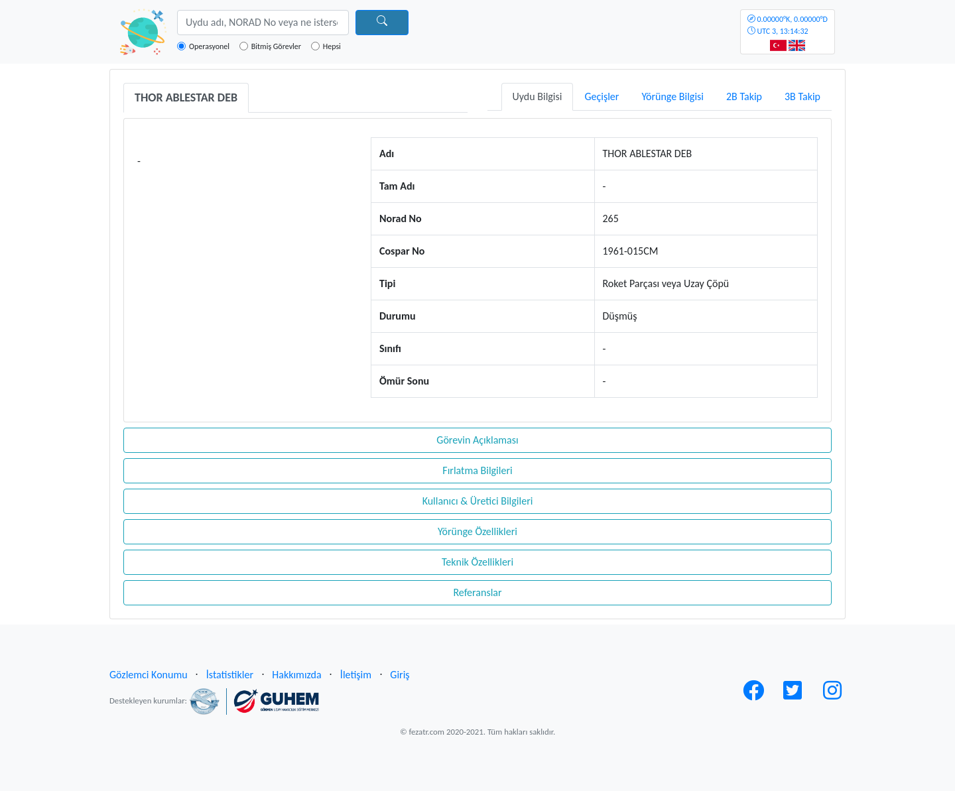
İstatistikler (229, 674)
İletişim (355, 674)
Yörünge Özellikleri (477, 531)
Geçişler (601, 96)
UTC (787, 25)
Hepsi (332, 46)
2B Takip (744, 96)
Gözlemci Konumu (148, 674)
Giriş (399, 674)
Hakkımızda (296, 674)
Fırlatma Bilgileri (477, 470)
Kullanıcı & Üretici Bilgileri (477, 501)
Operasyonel (209, 46)
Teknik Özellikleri (477, 562)
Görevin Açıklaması (477, 440)
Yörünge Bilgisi (672, 96)
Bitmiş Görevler (276, 46)
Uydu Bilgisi (537, 96)
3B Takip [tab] (802, 96)
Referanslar (477, 592)
